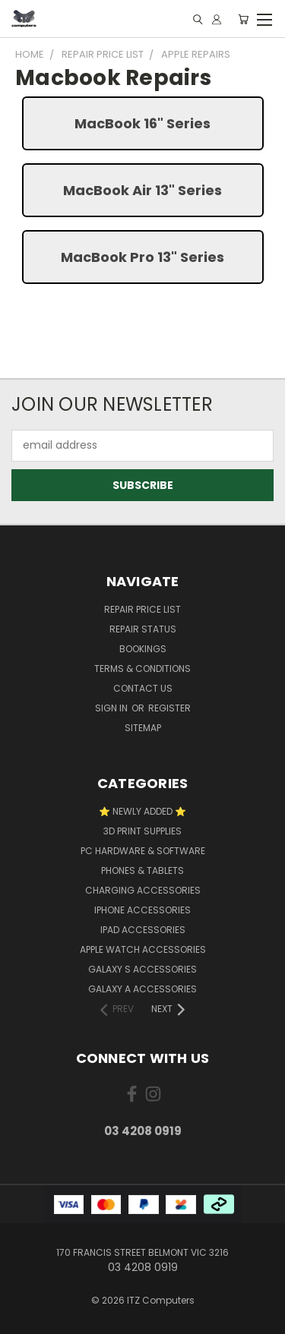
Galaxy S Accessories (142, 969)
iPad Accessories (142, 929)
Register (169, 708)
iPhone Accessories (142, 910)
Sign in (112, 708)
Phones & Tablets (142, 870)
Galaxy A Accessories (142, 988)
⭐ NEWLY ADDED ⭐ (142, 811)
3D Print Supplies (142, 831)
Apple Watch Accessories (143, 949)
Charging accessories (143, 890)
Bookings (142, 648)
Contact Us (143, 688)
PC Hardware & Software (143, 850)
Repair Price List (142, 609)
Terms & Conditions (142, 668)
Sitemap (143, 727)
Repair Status (142, 629)
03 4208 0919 (143, 1131)
